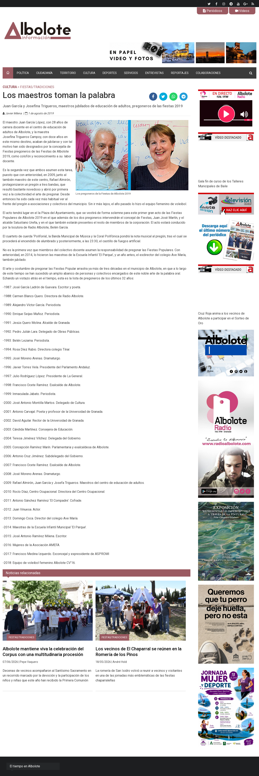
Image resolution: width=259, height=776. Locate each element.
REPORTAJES (180, 73)
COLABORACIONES (208, 73)
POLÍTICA (23, 73)
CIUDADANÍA (44, 73)
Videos (242, 11)
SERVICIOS (131, 73)
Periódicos (212, 11)
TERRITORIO (68, 73)
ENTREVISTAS (154, 73)
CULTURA (89, 73)
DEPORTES (110, 73)
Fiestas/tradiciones (21, 637)
